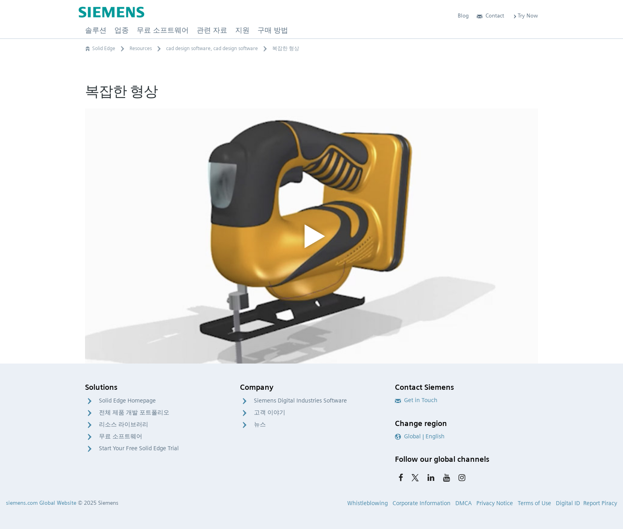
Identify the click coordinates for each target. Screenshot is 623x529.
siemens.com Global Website (41, 503)
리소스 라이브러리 (123, 424)
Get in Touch (416, 400)
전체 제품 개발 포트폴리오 (134, 412)
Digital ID (568, 503)
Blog (463, 15)
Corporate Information (422, 503)
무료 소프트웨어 (120, 436)
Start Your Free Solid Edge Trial (139, 448)
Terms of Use (534, 503)
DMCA (463, 503)
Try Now (525, 15)
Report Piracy (600, 503)
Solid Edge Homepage (127, 400)
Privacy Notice (494, 503)
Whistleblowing (367, 503)
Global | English (420, 436)
